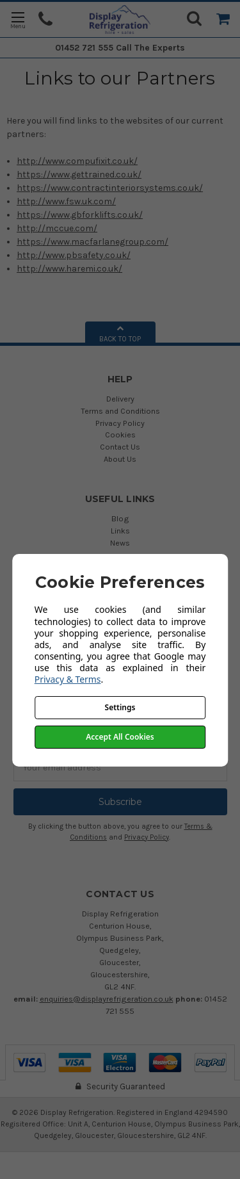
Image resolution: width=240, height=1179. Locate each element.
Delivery (120, 398)
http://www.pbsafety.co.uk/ (74, 255)
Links (120, 530)
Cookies (120, 434)
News (120, 543)
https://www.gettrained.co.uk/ (79, 174)
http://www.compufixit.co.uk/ (77, 161)
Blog (120, 518)
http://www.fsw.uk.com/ (66, 201)
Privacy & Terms (68, 679)
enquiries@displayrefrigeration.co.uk (106, 999)
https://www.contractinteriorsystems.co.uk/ (110, 188)
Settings (120, 707)
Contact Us (120, 446)
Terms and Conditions (120, 411)
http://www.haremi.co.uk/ (69, 268)
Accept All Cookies (120, 736)
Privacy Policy (120, 423)
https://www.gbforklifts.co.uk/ (80, 214)
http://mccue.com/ (57, 228)
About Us (120, 459)
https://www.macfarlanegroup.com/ (92, 241)
